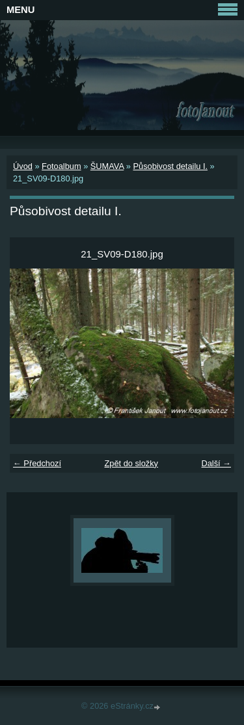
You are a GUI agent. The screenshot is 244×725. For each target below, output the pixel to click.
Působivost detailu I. (170, 166)
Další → (216, 463)
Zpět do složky (131, 463)
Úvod (23, 166)
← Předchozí (37, 463)
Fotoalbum (61, 166)
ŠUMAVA (107, 166)
